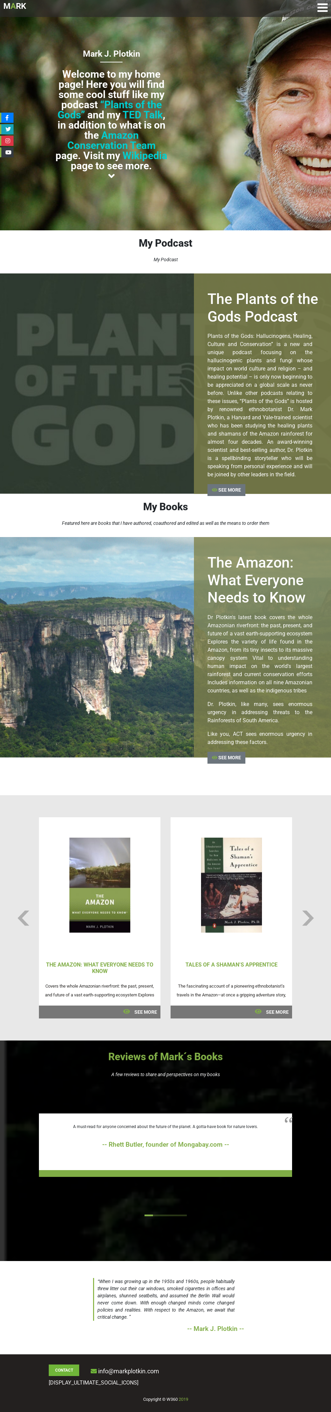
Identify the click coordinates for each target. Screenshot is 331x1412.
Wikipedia (145, 155)
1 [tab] (149, 1215)
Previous (23, 918)
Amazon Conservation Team (111, 140)
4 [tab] (174, 1215)
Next (308, 918)
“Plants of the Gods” (110, 110)
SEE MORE (226, 490)
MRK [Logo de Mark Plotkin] (14, 6)
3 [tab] (165, 1215)
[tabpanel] (165, 1145)
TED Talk (143, 115)
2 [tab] (157, 1215)
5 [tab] (182, 1215)
